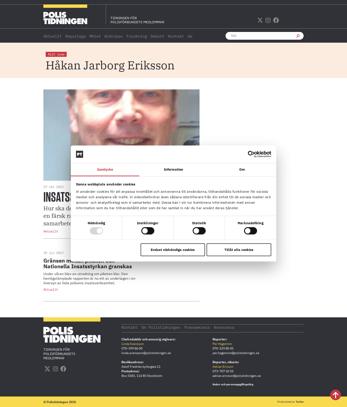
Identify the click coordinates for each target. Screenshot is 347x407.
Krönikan (114, 36)
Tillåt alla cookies (238, 249)
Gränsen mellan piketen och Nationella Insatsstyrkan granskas (87, 263)
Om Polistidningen (165, 327)
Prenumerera (205, 327)
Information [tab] (173, 169)
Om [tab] (242, 169)
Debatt (157, 36)
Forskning (136, 36)
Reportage (75, 36)
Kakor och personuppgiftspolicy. (233, 384)
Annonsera (235, 327)
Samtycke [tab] (105, 169)
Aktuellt (52, 36)
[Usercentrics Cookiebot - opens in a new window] (251, 154)
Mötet (95, 36)
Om (190, 36)
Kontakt (176, 36)
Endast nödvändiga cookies (173, 249)
